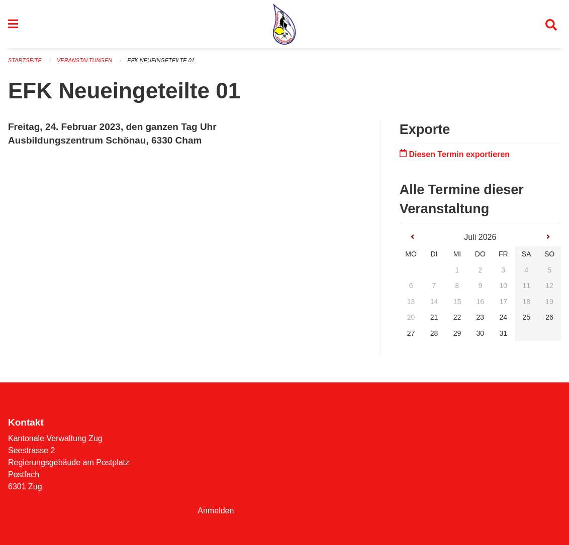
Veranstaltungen (84, 60)
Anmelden (216, 510)
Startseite (25, 60)
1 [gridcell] (457, 270)
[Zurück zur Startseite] (284, 24)
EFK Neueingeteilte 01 (161, 60)
